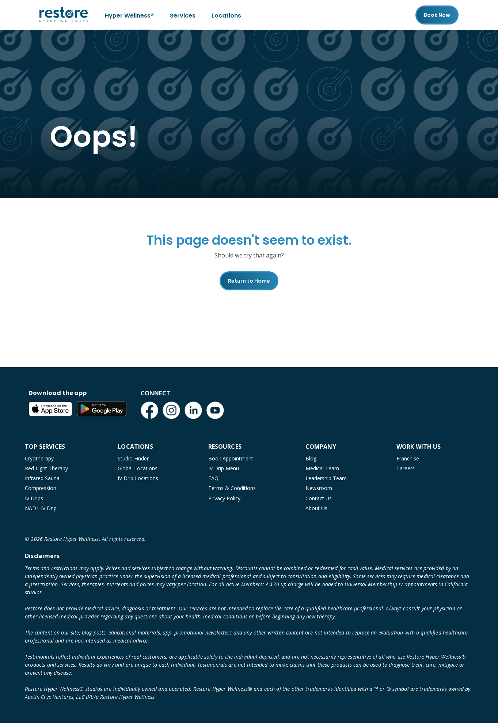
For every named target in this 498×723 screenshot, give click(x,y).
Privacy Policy (224, 498)
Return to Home (249, 281)
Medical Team (322, 468)
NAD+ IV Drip (41, 508)
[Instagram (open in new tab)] (171, 410)
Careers (405, 468)
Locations (226, 15)
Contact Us (318, 498)
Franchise (407, 458)
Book (437, 15)
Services (182, 15)
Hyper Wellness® (129, 15)
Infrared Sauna (42, 478)
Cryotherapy (39, 458)
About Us (316, 508)
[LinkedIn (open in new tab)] (193, 410)
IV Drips (34, 498)
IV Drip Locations (138, 478)
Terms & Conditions (232, 488)
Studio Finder (133, 458)
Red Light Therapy (46, 468)
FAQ (213, 478)
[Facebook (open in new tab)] (149, 410)
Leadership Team (326, 478)
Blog (310, 458)
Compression (40, 488)
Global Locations (137, 468)
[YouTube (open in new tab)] (215, 410)
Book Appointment (230, 458)
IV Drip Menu (223, 468)
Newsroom (318, 488)
